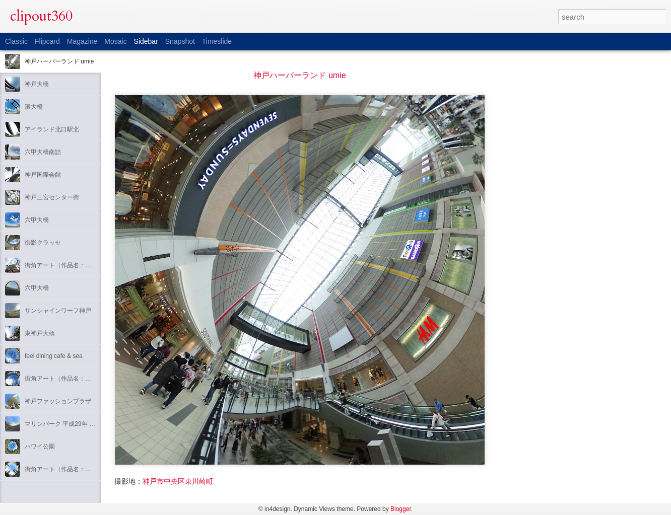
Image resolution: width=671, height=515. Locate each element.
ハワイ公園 (40, 446)
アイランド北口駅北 (52, 129)
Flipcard (47, 41)
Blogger (400, 508)
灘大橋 (34, 106)
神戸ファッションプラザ (58, 401)
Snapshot (180, 41)
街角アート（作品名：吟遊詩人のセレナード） (88, 265)
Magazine (82, 41)
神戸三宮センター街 (52, 197)
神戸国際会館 (43, 174)
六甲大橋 (37, 220)
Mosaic (115, 41)
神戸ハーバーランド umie (59, 61)
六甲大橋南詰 (43, 152)
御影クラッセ (43, 242)
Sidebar (146, 41)
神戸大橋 (37, 84)
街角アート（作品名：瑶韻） (64, 378)
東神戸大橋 (40, 333)
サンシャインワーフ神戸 (58, 310)
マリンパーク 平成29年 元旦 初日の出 (76, 423)
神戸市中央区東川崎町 (178, 481)
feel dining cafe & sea (54, 355)
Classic (16, 41)
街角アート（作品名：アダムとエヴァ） (79, 469)
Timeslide (217, 41)
